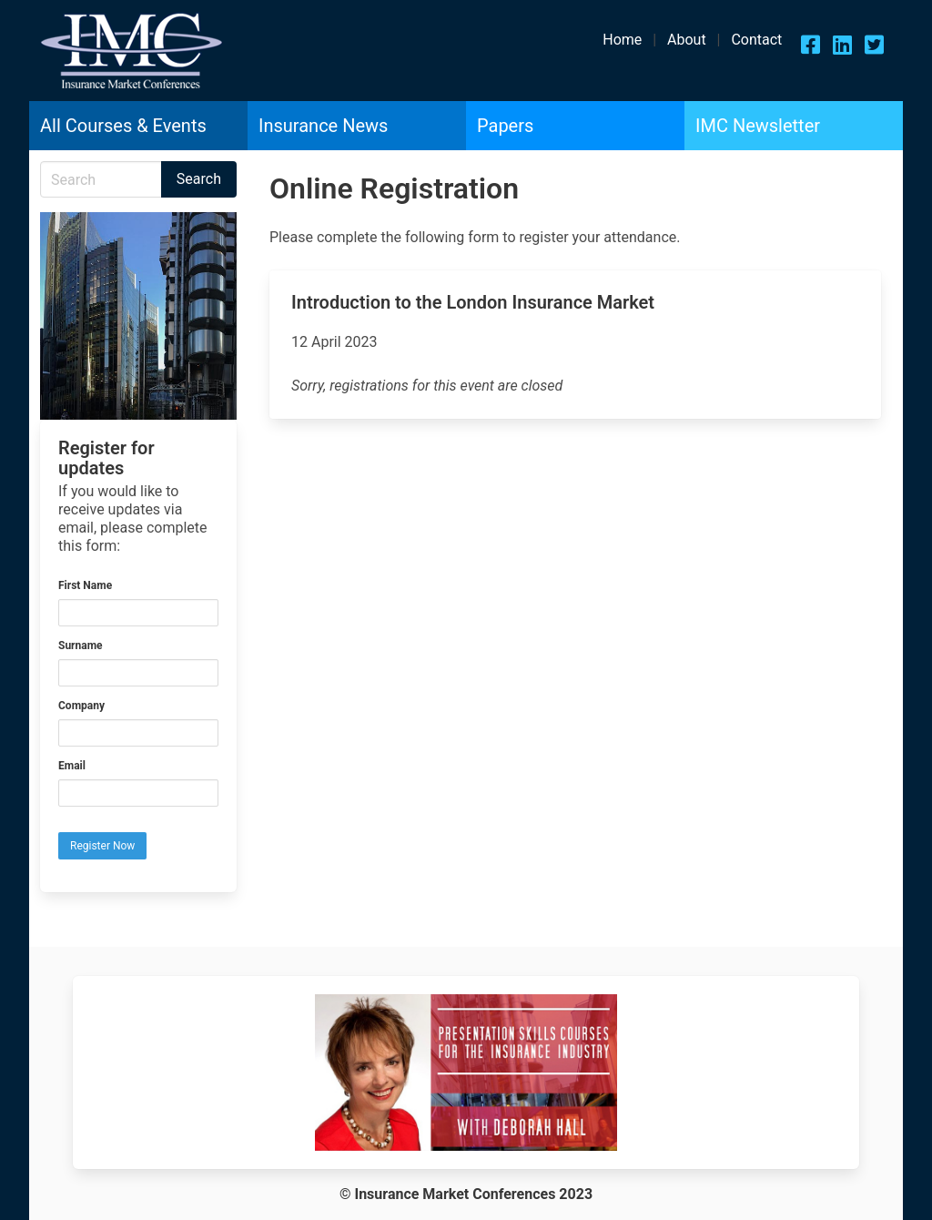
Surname (80, 645)
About (686, 39)
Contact (756, 39)
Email (72, 765)
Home (622, 39)
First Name (85, 585)
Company (81, 705)
